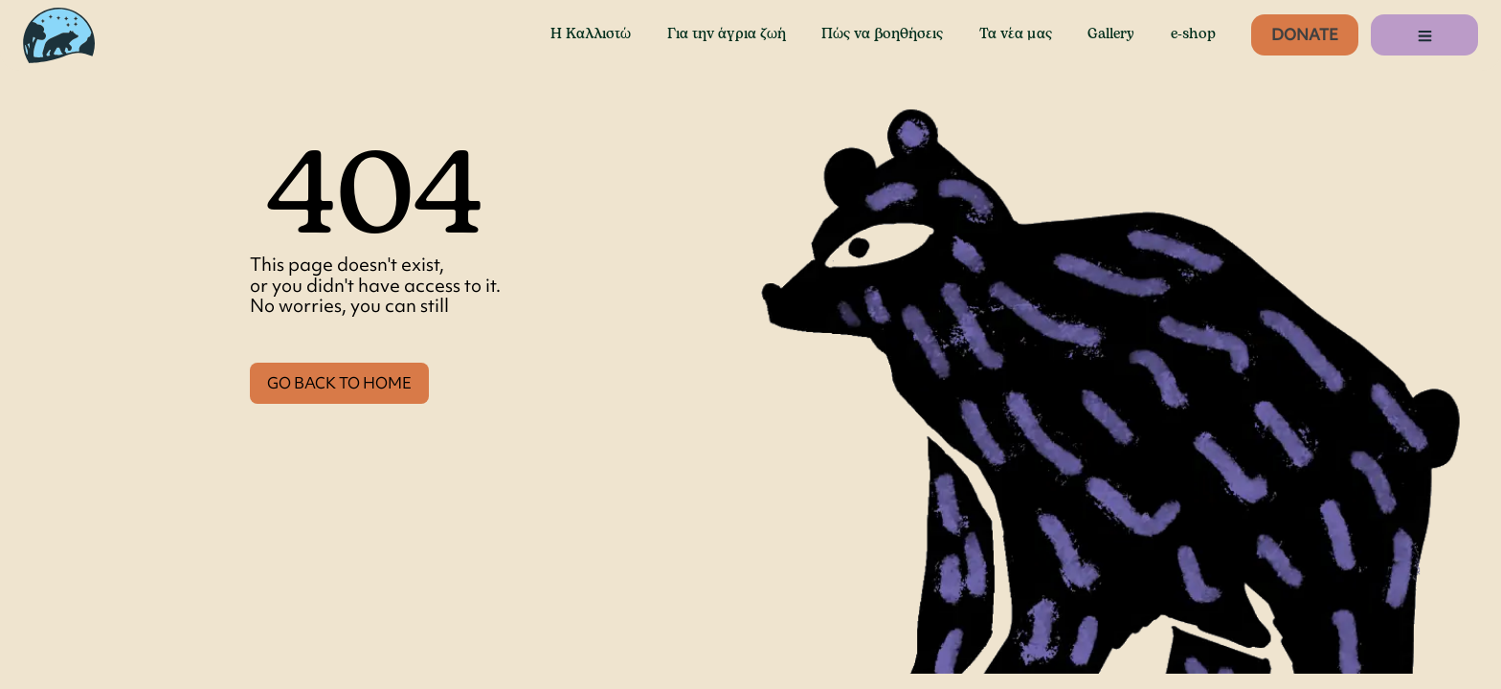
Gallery (1110, 34)
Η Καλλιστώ (590, 34)
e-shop (1193, 34)
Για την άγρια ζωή (726, 34)
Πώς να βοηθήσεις (882, 34)
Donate (1304, 34)
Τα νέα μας (1015, 34)
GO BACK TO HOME (339, 382)
